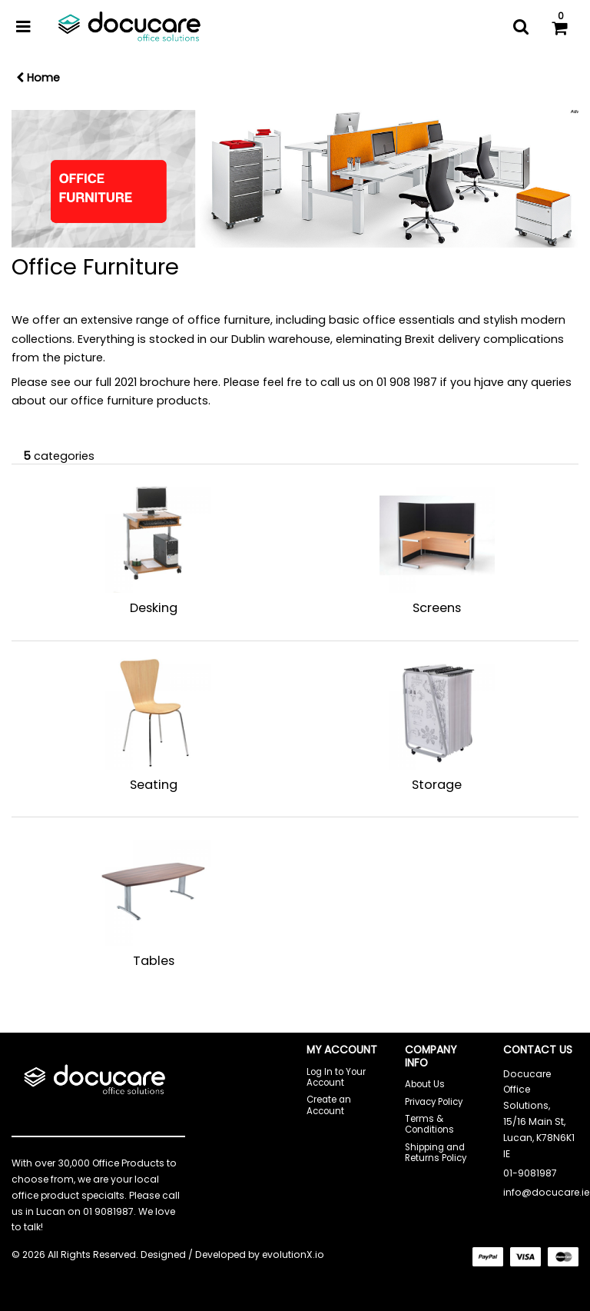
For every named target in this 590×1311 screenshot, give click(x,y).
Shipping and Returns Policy (435, 1152)
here (206, 382)
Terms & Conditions (429, 1124)
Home (38, 77)
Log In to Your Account (336, 1077)
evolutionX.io (293, 1254)
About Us (425, 1084)
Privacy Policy (433, 1102)
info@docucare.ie (546, 1192)
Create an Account (329, 1104)
